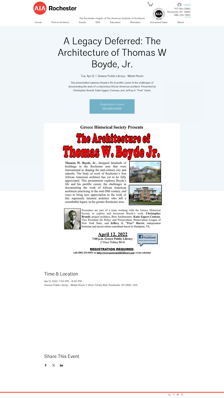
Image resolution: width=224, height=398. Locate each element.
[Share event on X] (53, 365)
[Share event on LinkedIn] (61, 365)
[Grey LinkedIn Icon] (169, 394)
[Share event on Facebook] (45, 365)
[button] (150, 4)
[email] (186, 17)
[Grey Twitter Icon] (177, 394)
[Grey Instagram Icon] (182, 394)
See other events (112, 108)
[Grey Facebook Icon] (173, 394)
